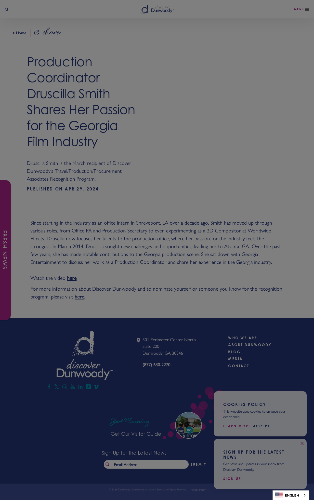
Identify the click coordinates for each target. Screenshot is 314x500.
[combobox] (291, 495)
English (287, 495)
